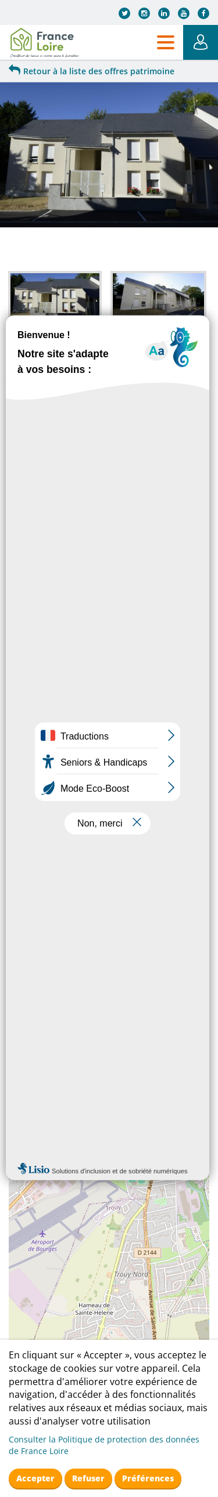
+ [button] (24, 575)
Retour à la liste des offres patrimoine (91, 71)
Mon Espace (200, 42)
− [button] (24, 592)
